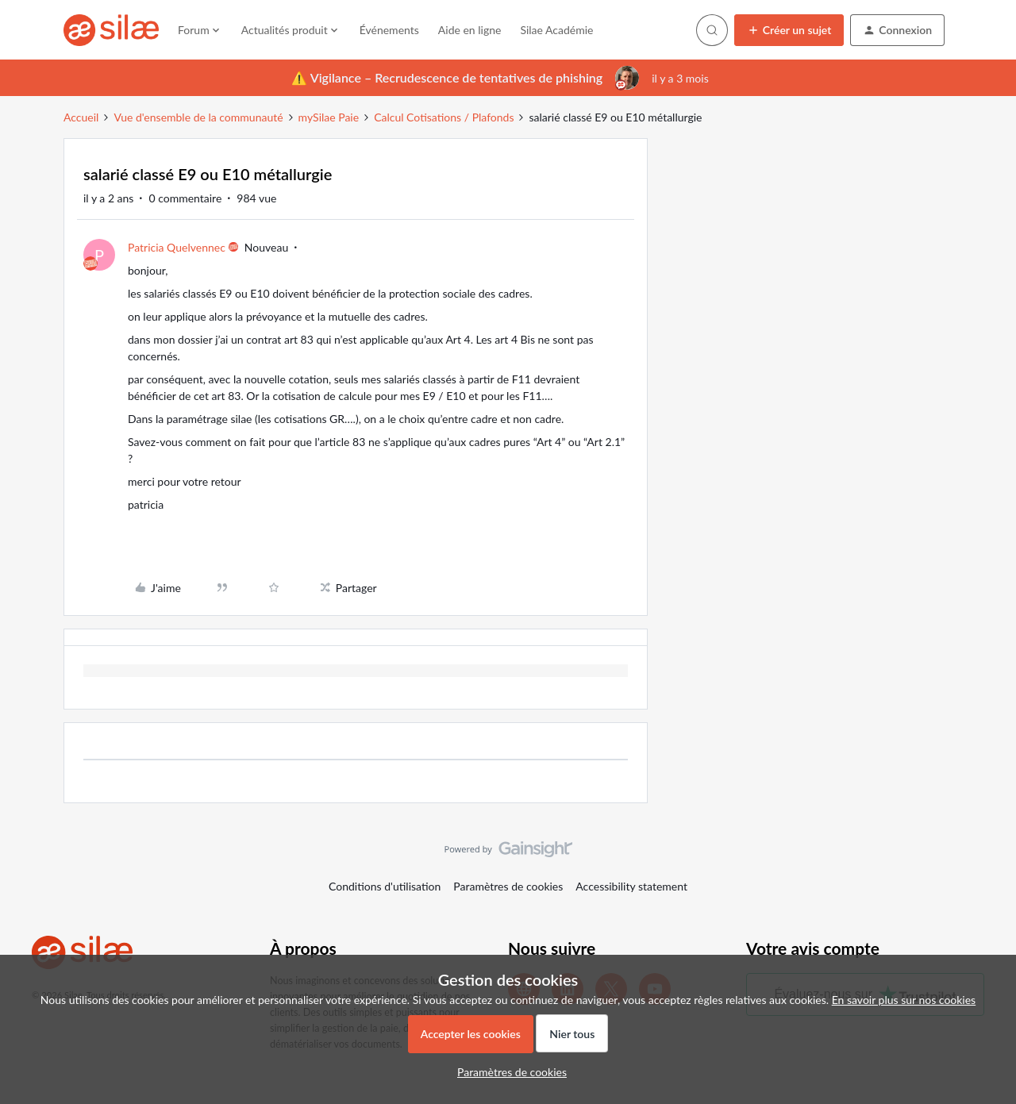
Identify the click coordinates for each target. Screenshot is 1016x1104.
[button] (789, 30)
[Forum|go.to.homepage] (111, 30)
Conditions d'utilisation (385, 886)
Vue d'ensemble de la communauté (198, 117)
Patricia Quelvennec (176, 247)
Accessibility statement (631, 886)
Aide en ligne (470, 30)
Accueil (81, 117)
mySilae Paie (329, 117)
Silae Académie (556, 30)
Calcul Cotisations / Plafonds (444, 117)
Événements (389, 30)
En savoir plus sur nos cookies (904, 999)
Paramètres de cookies (508, 886)
